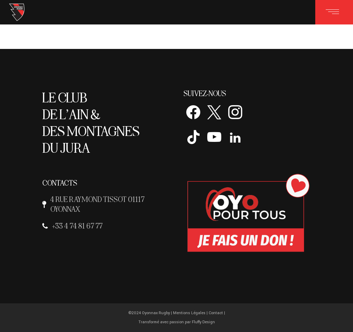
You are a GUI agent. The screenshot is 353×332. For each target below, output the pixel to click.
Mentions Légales (189, 313)
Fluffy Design (203, 322)
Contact (216, 313)
